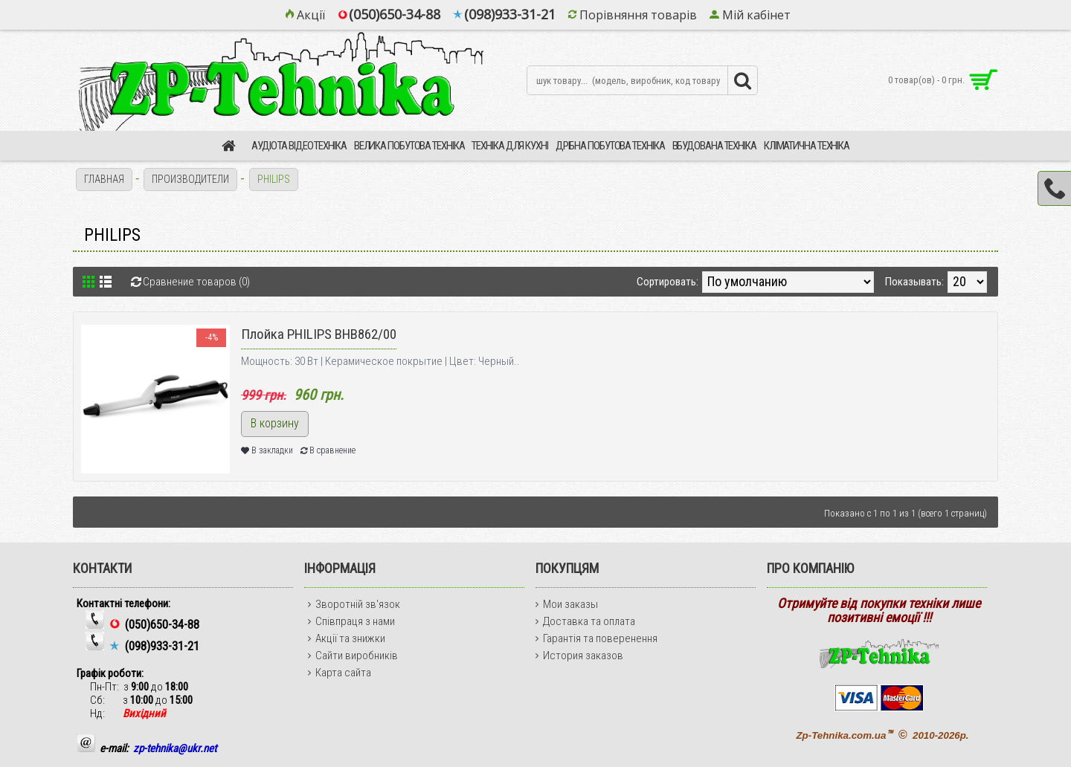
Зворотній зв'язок (354, 604)
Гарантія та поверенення (596, 638)
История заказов (579, 655)
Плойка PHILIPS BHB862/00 (318, 334)
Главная (104, 179)
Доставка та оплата (585, 621)
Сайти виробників (353, 655)
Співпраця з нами (351, 621)
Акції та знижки (346, 638)
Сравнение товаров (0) (196, 281)
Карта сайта (339, 672)
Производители (190, 179)
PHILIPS (273, 179)
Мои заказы (567, 604)
